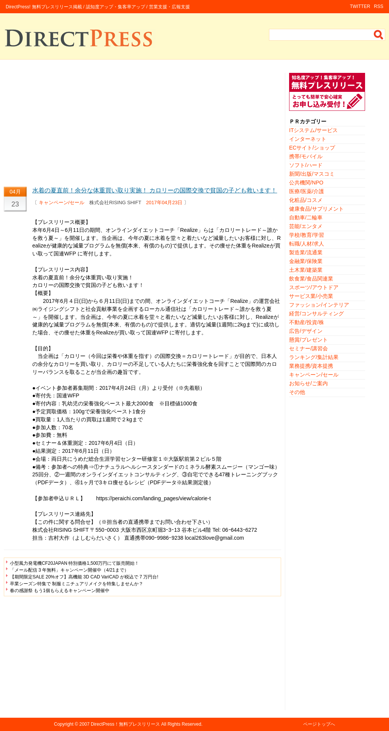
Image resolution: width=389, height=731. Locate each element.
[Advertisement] (142, 126)
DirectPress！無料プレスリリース (125, 724)
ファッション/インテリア (319, 305)
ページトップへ (319, 724)
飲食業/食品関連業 (311, 279)
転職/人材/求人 (306, 244)
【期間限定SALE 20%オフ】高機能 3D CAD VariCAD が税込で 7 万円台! (84, 577)
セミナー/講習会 (308, 348)
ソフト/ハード (306, 165)
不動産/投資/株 (306, 322)
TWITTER (360, 6)
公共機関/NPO (306, 183)
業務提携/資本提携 (311, 366)
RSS (378, 6)
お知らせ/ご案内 (308, 383)
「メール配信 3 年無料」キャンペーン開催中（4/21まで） (69, 570)
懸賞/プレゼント (308, 340)
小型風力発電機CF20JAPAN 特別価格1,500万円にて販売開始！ (74, 563)
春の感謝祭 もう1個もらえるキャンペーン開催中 (59, 590)
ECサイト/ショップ (312, 148)
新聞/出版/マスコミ (312, 174)
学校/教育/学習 (306, 235)
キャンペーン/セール (62, 202)
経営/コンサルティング (316, 313)
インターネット (307, 139)
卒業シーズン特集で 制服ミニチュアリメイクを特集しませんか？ (76, 583)
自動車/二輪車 (306, 217)
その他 (297, 392)
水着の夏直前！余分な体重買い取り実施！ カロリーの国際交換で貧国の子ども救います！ (154, 190)
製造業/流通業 (306, 252)
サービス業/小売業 (311, 296)
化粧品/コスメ (306, 200)
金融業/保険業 (306, 261)
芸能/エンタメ (306, 226)
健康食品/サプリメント (316, 209)
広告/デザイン (306, 331)
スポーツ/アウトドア (313, 287)
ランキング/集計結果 (313, 357)
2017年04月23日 (164, 202)
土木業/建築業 (306, 270)
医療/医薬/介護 (306, 191)
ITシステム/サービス (313, 130)
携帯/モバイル (306, 156)
